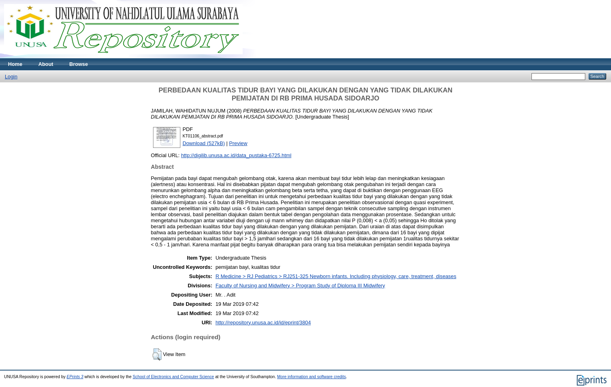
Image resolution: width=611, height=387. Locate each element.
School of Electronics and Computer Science (173, 377)
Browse (78, 64)
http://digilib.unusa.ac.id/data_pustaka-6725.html (236, 155)
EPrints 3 (75, 377)
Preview (238, 143)
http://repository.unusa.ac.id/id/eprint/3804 (263, 322)
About (46, 64)
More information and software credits (311, 377)
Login (11, 77)
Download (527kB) (204, 143)
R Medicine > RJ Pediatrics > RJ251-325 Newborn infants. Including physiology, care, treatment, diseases (335, 276)
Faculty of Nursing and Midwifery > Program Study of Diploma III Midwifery (300, 286)
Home (15, 64)
